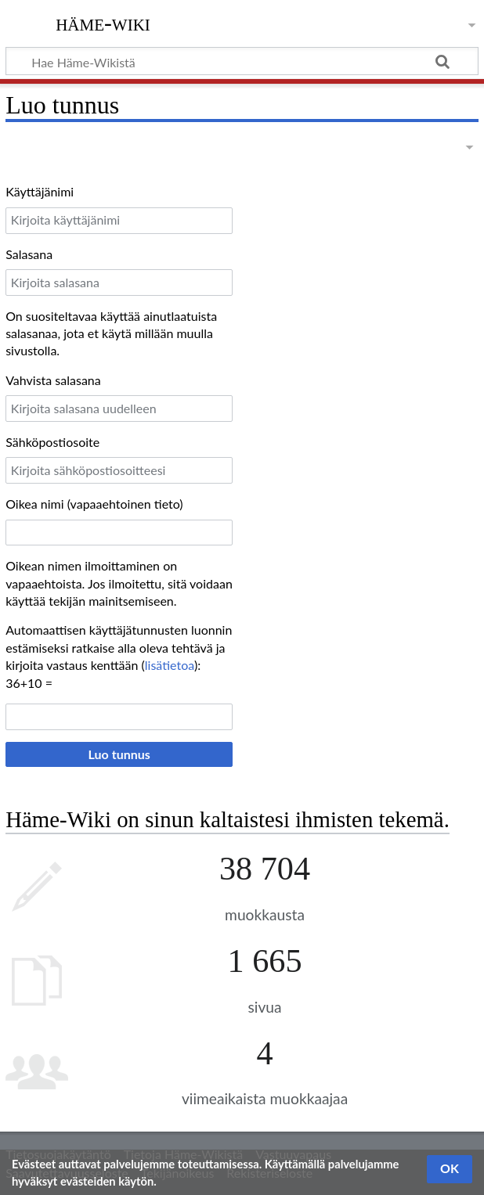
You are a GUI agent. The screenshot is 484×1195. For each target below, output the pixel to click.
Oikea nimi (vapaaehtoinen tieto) (93, 503)
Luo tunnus (119, 754)
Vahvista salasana (53, 380)
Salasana (28, 254)
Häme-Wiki (103, 22)
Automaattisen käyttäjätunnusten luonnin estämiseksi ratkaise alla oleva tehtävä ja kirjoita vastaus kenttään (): (118, 647)
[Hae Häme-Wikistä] (242, 61)
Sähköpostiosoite (52, 441)
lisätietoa (169, 664)
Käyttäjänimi (39, 191)
